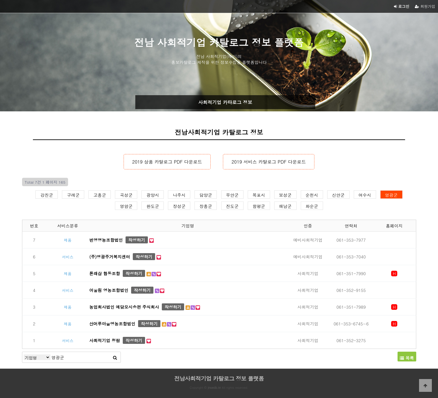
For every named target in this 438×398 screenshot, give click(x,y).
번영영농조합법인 (106, 240)
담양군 (205, 194)
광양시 (152, 194)
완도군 (152, 205)
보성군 (285, 194)
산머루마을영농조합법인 (112, 324)
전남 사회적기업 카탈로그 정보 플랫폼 (219, 42)
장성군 (179, 205)
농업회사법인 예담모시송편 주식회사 (124, 307)
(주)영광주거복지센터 (109, 257)
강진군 (46, 194)
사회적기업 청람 (104, 340)
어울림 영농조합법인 (108, 290)
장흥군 (205, 205)
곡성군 (126, 194)
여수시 (364, 194)
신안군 (338, 194)
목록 (407, 358)
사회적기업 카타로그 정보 (225, 102)
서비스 (67, 257)
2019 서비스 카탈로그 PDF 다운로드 (269, 162)
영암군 (126, 205)
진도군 (232, 205)
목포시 (258, 194)
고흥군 (99, 194)
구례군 (73, 194)
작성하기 (136, 240)
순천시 (311, 194)
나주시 (179, 194)
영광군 (391, 194)
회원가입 (425, 6)
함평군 (258, 205)
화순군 (311, 205)
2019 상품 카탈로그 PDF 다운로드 (167, 162)
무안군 (232, 194)
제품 (68, 240)
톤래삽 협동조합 (104, 273)
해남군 (285, 205)
